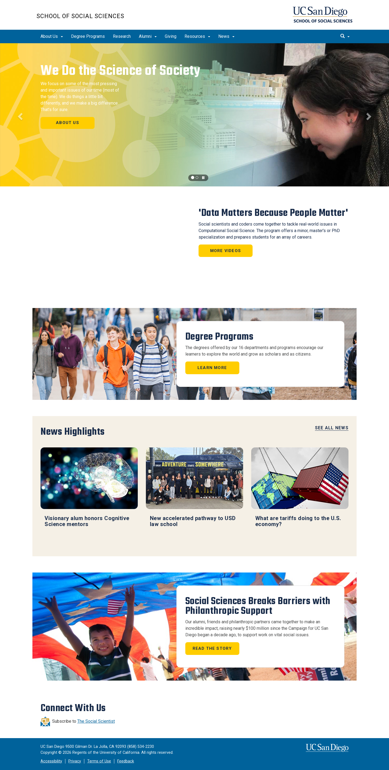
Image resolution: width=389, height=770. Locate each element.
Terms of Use (99, 761)
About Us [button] (67, 122)
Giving (170, 36)
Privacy (74, 761)
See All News (331, 427)
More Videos (225, 250)
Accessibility (51, 761)
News (226, 36)
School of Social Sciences (80, 16)
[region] (194, 114)
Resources (197, 36)
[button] (19, 114)
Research (122, 36)
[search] (345, 36)
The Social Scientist (96, 721)
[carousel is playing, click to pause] (203, 178)
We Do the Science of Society (120, 70)
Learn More (212, 367)
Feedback (125, 761)
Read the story (212, 648)
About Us (52, 36)
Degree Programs (88, 36)
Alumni (148, 36)
